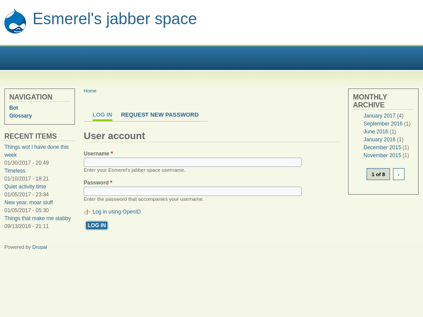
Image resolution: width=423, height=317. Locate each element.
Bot (13, 108)
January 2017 (380, 116)
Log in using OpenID (117, 212)
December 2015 (382, 147)
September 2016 (383, 124)
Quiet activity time (25, 187)
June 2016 (376, 132)
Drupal (39, 247)
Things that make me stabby (37, 218)
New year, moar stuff (28, 202)
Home (90, 90)
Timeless (15, 171)
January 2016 (380, 139)
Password (98, 183)
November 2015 (382, 155)
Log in (102, 114)
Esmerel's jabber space (115, 19)
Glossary (20, 116)
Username (98, 154)
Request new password (160, 114)
